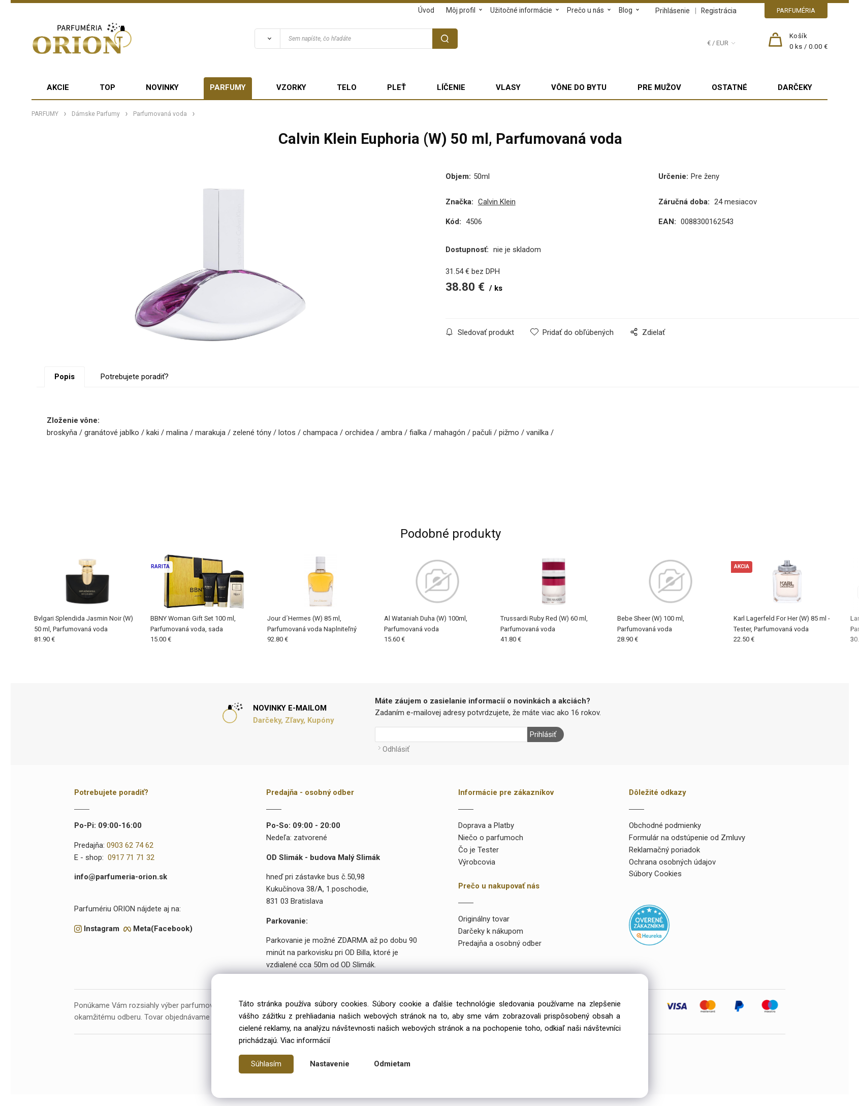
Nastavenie (329, 1063)
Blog (625, 10)
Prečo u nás (585, 10)
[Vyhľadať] (267, 38)
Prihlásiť (543, 734)
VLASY (508, 87)
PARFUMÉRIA (796, 10)
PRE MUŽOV (659, 87)
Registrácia (719, 11)
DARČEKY (795, 87)
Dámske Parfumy (96, 113)
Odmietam (392, 1063)
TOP (107, 87)
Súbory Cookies (655, 873)
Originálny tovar (484, 919)
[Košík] (808, 41)
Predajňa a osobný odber (500, 943)
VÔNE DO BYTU (579, 87)
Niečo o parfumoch (490, 837)
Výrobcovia (476, 862)
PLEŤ (396, 87)
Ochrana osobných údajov (672, 862)
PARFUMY (228, 87)
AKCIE (58, 87)
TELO (347, 87)
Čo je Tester (478, 849)
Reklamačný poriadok (664, 849)
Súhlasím (266, 1063)
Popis (64, 376)
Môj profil (460, 10)
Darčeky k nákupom (490, 931)
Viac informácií (305, 1040)
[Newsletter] (451, 734)
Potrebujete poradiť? (135, 376)
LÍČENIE (451, 87)
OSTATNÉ (729, 87)
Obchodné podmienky (665, 825)
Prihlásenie (672, 11)
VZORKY (291, 87)
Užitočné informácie (521, 10)
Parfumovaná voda (160, 113)
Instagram (101, 928)
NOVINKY (162, 87)
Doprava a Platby (486, 825)
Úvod (426, 10)
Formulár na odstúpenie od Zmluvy (687, 837)
